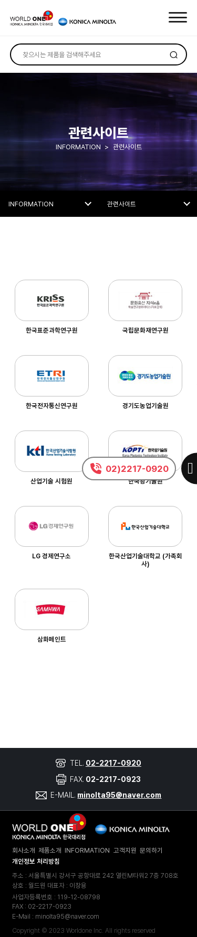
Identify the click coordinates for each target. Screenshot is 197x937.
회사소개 (23, 850)
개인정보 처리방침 (36, 861)
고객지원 (125, 850)
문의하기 (151, 850)
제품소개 (49, 850)
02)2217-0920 (137, 469)
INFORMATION (87, 850)
